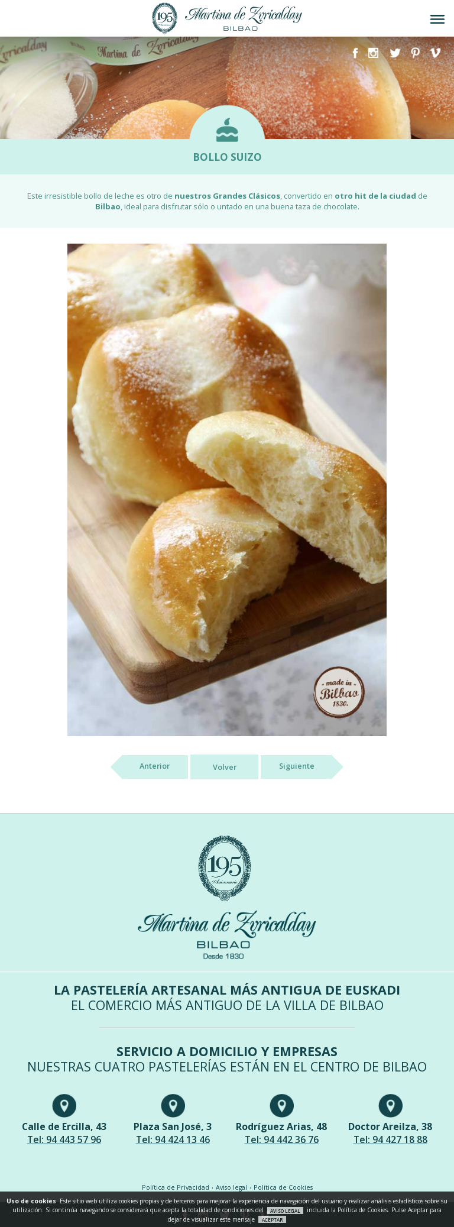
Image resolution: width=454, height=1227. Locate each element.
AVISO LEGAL (285, 1210)
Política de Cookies (283, 1187)
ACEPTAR (272, 1219)
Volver (224, 767)
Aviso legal (231, 1187)
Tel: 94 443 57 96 (64, 1139)
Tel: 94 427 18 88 (390, 1139)
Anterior (146, 767)
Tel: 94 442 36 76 (282, 1139)
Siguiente (305, 767)
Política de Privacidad (175, 1187)
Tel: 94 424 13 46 (173, 1139)
